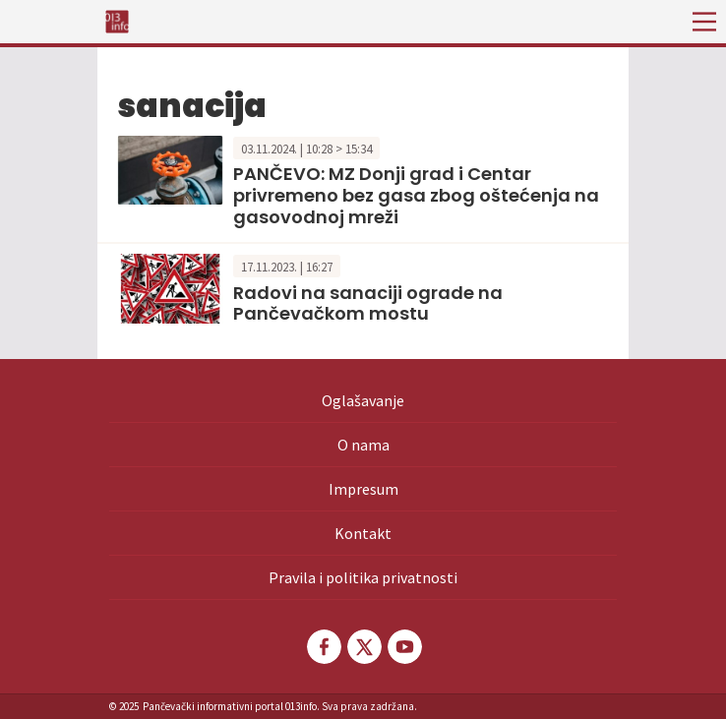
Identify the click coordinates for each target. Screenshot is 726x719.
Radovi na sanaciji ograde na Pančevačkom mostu (368, 303)
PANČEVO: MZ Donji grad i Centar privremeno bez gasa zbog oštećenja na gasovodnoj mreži (416, 194)
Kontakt (363, 533)
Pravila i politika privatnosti (363, 577)
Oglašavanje (363, 400)
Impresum (363, 489)
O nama (363, 444)
